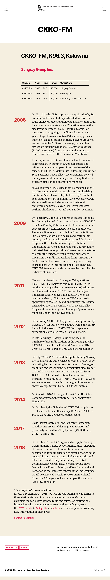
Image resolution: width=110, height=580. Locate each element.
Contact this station (25, 521)
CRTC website (26, 511)
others (59, 511)
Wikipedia (43, 511)
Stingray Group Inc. (41, 73)
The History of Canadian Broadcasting (32, 573)
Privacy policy (11, 551)
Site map (24, 551)
